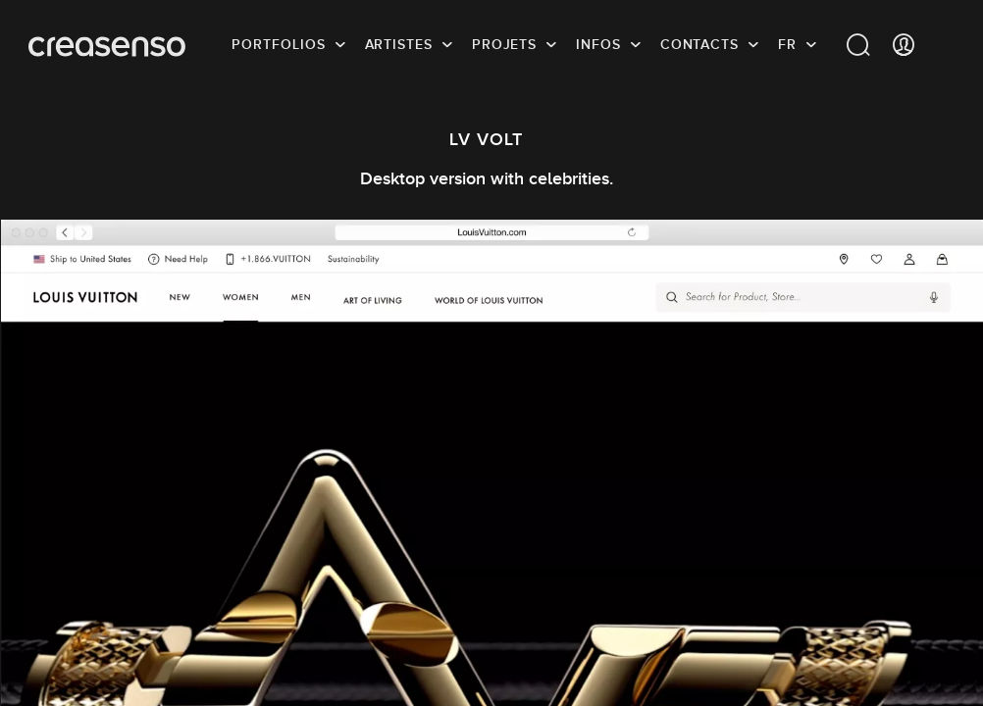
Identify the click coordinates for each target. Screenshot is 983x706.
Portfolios (278, 44)
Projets (504, 44)
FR (787, 44)
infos (598, 44)
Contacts (699, 44)
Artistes (399, 44)
